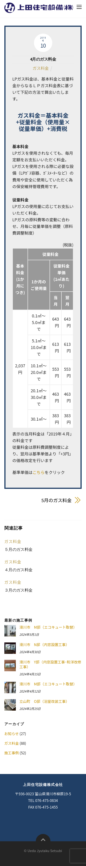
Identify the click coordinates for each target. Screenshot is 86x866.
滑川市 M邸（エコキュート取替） (48, 627)
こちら (39, 472)
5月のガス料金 (56, 500)
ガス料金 (41, 68)
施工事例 (11, 752)
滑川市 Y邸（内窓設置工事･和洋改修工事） (50, 664)
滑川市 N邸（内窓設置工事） (44, 644)
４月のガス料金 (18, 569)
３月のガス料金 (18, 590)
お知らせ (11, 733)
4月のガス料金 (43, 59)
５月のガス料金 (18, 549)
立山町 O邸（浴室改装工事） (44, 701)
